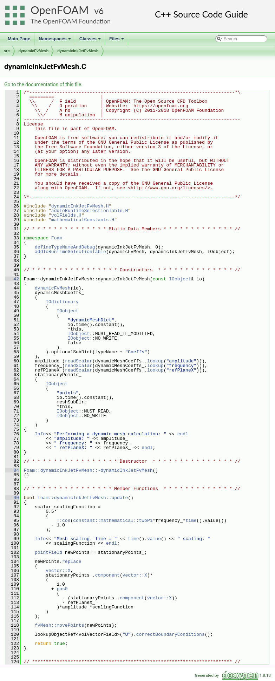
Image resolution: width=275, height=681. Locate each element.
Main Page (19, 38)
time (190, 520)
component (107, 575)
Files (117, 40)
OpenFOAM (60, 10)
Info (40, 434)
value (154, 539)
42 (12, 279)
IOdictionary (62, 302)
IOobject (180, 279)
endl (182, 434)
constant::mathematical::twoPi (112, 520)
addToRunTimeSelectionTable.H (89, 210)
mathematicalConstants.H (82, 220)
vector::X (58, 570)
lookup (155, 361)
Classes (90, 40)
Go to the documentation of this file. (43, 84)
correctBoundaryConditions (170, 634)
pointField (48, 552)
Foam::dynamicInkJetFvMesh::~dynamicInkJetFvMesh (88, 470)
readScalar (78, 361)
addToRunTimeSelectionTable (70, 251)
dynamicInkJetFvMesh (77, 51)
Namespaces (55, 40)
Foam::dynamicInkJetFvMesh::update (83, 498)
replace (71, 561)
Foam (56, 238)
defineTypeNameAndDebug (65, 247)
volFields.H (66, 215)
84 (12, 470)
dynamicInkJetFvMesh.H (80, 206)
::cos (63, 520)
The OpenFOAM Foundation (71, 21)
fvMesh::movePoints (59, 625)
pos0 (62, 589)
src (7, 51)
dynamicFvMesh (34, 51)
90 (12, 498)
